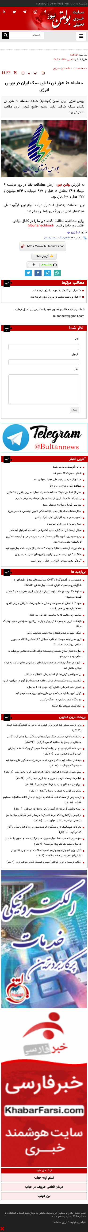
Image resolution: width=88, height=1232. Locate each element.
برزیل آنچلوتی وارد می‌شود (67, 467)
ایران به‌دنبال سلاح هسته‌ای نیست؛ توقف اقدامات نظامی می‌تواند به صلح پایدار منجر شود (44, 654)
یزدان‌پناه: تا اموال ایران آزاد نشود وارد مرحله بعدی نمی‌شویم (48, 498)
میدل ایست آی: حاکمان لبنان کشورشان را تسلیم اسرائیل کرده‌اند (45, 530)
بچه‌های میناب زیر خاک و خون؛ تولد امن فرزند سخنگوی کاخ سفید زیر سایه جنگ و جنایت (43, 763)
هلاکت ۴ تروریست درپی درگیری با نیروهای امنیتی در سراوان (48, 554)
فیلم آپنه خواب (44, 1177)
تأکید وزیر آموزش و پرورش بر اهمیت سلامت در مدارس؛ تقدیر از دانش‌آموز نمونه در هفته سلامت (46, 853)
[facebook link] (38, 273)
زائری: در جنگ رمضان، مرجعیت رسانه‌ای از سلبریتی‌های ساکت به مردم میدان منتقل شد (42, 665)
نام (76, 339)
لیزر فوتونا (44, 1196)
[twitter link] (28, 273)
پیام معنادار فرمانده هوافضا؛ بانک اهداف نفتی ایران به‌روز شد (42, 772)
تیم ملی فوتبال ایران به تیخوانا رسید (62, 505)
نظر (76, 370)
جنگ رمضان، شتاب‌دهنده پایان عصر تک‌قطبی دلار (54, 633)
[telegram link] (47, 273)
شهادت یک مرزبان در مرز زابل (65, 486)
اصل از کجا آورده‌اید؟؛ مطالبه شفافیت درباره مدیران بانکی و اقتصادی (44, 492)
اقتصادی (65, 69)
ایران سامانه (60, 1222)
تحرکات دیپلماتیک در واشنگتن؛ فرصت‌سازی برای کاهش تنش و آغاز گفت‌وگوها (44, 829)
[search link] (5, 35)
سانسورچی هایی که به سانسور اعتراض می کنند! (55, 615)
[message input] (43, 389)
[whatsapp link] (57, 273)
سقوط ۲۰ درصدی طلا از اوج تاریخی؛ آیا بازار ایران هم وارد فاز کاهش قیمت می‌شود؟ (43, 594)
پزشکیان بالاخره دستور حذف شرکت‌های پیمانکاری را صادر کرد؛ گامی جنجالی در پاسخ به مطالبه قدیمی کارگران (44, 739)
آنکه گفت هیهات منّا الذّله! (66, 706)
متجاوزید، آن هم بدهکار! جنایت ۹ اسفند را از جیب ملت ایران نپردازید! (42, 548)
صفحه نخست (80, 69)
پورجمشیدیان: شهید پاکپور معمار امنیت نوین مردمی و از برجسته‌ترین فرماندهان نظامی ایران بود (43, 539)
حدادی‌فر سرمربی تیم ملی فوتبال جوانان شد (57, 479)
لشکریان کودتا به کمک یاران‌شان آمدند (55, 791)
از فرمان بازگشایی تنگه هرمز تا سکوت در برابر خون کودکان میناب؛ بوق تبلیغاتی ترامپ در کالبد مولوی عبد (43, 818)
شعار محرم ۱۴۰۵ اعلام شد (67, 473)
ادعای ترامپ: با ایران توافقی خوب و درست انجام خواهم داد (44, 862)
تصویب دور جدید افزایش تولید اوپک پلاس (58, 517)
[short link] (46, 246)
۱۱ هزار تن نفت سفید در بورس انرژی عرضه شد (56, 297)
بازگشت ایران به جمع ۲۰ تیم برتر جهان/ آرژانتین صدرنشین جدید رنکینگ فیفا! (42, 624)
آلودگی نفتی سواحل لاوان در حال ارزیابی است (56, 561)
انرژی (56, 69)
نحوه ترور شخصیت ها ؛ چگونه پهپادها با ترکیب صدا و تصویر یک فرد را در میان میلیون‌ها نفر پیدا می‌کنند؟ (43, 841)
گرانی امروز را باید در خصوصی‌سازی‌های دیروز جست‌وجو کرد (48, 693)
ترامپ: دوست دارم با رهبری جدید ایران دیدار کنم (48, 778)
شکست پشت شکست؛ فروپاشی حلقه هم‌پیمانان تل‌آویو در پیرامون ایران (42, 681)
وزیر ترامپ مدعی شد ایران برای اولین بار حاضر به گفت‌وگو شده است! (42, 728)
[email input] (43, 362)
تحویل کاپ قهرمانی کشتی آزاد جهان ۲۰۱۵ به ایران (54, 687)
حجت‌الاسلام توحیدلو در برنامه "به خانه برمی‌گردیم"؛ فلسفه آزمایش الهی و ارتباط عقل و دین (44, 751)
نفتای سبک (64, 238)
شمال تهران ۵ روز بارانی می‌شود (64, 524)
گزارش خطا (44, 256)
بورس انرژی (50, 238)
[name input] (43, 347)
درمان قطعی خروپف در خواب (44, 1187)
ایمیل (75, 354)
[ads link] (44, 437)
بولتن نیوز (63, 185)
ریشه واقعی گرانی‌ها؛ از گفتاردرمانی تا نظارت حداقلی (52, 674)
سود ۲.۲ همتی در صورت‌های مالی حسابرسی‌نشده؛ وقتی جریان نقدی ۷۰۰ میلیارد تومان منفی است (43, 606)
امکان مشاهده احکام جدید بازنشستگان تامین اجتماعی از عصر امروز (44, 511)
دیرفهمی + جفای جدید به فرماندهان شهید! (53, 784)
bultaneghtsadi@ (41, 225)
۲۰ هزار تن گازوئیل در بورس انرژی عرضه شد (57, 291)
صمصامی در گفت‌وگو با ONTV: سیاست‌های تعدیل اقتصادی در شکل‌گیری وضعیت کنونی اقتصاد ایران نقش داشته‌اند (46, 582)
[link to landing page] (64, 18)
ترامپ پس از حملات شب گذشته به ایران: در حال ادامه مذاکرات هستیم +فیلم (42, 800)
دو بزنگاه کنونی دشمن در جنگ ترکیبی (60, 700)
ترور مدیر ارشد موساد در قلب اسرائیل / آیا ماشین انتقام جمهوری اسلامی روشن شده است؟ (46, 642)
